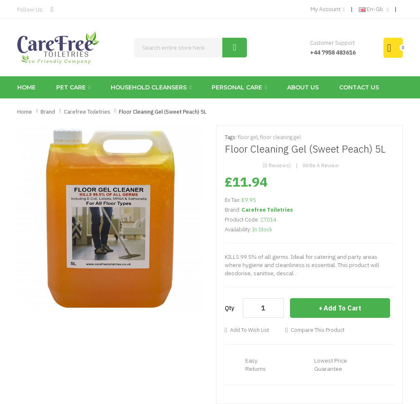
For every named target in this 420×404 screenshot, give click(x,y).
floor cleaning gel (280, 137)
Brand (48, 111)
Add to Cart (342, 308)
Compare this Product (318, 329)
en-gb (373, 9)
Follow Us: (30, 9)
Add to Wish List (249, 329)
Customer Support (332, 42)
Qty (229, 308)
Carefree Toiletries (87, 111)
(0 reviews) (276, 165)
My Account (327, 9)
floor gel (248, 137)
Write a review (321, 165)
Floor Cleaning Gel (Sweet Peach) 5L (162, 111)
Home (24, 111)
